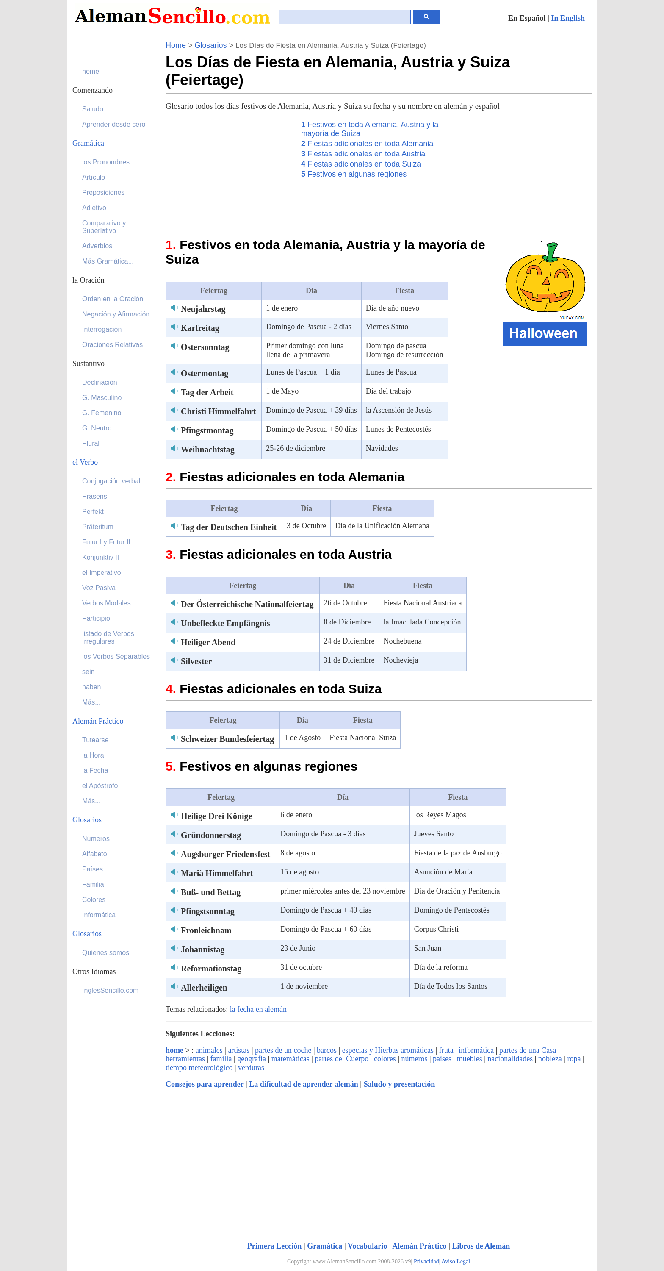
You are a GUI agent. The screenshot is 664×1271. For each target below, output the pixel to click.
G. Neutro (96, 428)
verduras (251, 1067)
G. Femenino (101, 412)
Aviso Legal (455, 1261)
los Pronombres (106, 162)
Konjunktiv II (100, 557)
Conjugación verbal (111, 481)
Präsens (94, 496)
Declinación (99, 382)
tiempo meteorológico (199, 1067)
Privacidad (426, 1261)
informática (476, 1050)
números (414, 1059)
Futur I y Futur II (106, 542)
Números (96, 838)
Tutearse (95, 740)
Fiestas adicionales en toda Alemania (367, 143)
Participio (96, 618)
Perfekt (93, 511)
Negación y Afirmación (115, 314)
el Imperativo (101, 572)
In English (568, 18)
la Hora (93, 755)
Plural (91, 443)
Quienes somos (105, 952)
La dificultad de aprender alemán (303, 1084)
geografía (251, 1059)
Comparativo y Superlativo (104, 226)
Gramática (324, 1246)
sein (88, 671)
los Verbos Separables (116, 656)
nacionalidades (510, 1059)
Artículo (93, 177)
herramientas (185, 1059)
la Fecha (95, 770)
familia (221, 1059)
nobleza (550, 1059)
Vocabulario (367, 1246)
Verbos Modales (106, 603)
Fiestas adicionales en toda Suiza (361, 164)
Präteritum (97, 526)
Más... (91, 702)
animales (209, 1050)
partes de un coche (283, 1050)
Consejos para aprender (204, 1084)
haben (91, 687)
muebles (469, 1059)
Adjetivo (94, 207)
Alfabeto (94, 854)
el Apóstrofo (100, 785)
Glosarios (211, 45)
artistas (238, 1050)
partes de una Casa (527, 1050)
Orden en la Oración (112, 298)
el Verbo (85, 462)
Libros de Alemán (481, 1246)
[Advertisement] (229, 172)
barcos (327, 1050)
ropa (574, 1059)
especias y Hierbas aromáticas (388, 1050)
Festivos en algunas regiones (354, 174)
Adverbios (97, 246)
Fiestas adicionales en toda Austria (363, 154)
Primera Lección (274, 1246)
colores (385, 1059)
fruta (446, 1050)
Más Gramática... (108, 261)
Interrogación (102, 329)
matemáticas (290, 1059)
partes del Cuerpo (341, 1059)
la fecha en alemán (258, 1009)
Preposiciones (103, 192)
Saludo (92, 109)
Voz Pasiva (99, 587)
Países (92, 869)
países (442, 1059)
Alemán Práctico (419, 1246)
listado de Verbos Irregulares (108, 637)
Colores (93, 899)
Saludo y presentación (399, 1084)
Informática (99, 915)
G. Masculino (102, 397)
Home (176, 45)
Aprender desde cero (113, 124)
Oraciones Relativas (112, 344)
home (174, 1050)
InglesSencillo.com (110, 990)
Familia (93, 884)
